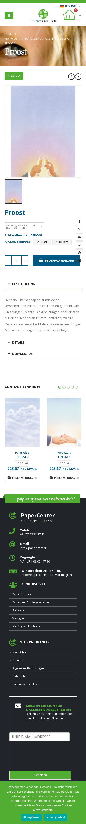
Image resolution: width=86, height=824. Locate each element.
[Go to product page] (22, 422)
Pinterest (79, 252)
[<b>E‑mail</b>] (43, 545)
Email (79, 260)
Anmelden (40, 775)
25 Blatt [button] (42, 242)
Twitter (79, 229)
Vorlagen (18, 618)
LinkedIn (79, 237)
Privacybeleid (56, 817)
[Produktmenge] (16, 260)
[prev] (71, 76)
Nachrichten (20, 652)
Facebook (79, 221)
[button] (9, 15)
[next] (78, 76)
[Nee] (80, 802)
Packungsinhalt (18, 242)
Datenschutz (20, 676)
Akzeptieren (31, 817)
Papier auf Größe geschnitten (31, 602)
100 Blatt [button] (62, 242)
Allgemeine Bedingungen (28, 668)
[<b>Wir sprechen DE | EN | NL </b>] (43, 572)
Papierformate (21, 594)
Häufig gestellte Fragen (27, 626)
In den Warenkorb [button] (24, 477)
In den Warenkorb (59, 260)
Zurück (13, 75)
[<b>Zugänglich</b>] (43, 559)
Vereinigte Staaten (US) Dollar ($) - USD (20, 227)
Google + (79, 245)
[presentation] (44, 763)
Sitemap (17, 660)
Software (18, 610)
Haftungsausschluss (25, 684)
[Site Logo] (43, 15)
